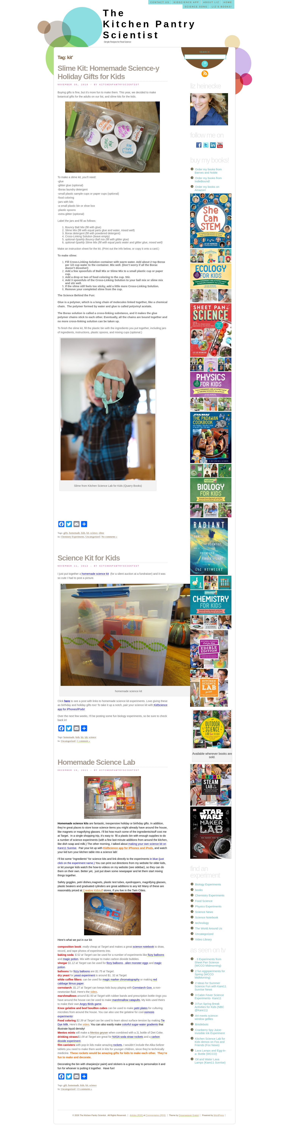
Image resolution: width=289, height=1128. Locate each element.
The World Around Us (208, 928)
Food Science (203, 900)
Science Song (196, 7)
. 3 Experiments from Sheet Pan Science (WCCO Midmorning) (208, 962)
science (94, 532)
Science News (204, 911)
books (199, 889)
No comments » (109, 536)
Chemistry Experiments (72, 536)
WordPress (219, 1115)
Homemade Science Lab (96, 762)
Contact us (159, 2)
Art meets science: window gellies (206, 1017)
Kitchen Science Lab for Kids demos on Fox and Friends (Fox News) (210, 1042)
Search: (205, 52)
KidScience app (186, 2)
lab (86, 737)
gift (65, 1085)
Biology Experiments (208, 884)
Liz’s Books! (222, 7)
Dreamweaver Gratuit (189, 1115)
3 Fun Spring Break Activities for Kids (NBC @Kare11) (209, 1007)
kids (83, 532)
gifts (65, 532)
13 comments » (84, 1089)
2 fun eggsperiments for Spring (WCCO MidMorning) (210, 974)
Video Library (203, 939)
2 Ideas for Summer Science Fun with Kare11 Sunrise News (210, 986)
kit (88, 532)
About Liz (211, 2)
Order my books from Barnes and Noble (208, 171)
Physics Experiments (208, 906)
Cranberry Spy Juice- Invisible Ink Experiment (210, 1031)
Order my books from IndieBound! (208, 179)
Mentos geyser (99, 1032)
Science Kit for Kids (89, 558)
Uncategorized (92, 536)
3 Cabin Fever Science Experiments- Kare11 (209, 996)
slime (101, 532)
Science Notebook (206, 917)
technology (202, 922)
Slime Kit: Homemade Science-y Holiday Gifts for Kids (108, 72)
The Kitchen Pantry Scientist (149, 24)
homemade (74, 532)
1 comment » (83, 741)
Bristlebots (201, 1024)
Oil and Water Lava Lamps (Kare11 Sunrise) (210, 1061)
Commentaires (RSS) (156, 1115)
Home (228, 2)
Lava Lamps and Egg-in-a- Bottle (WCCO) (210, 1052)
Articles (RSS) (136, 1115)
